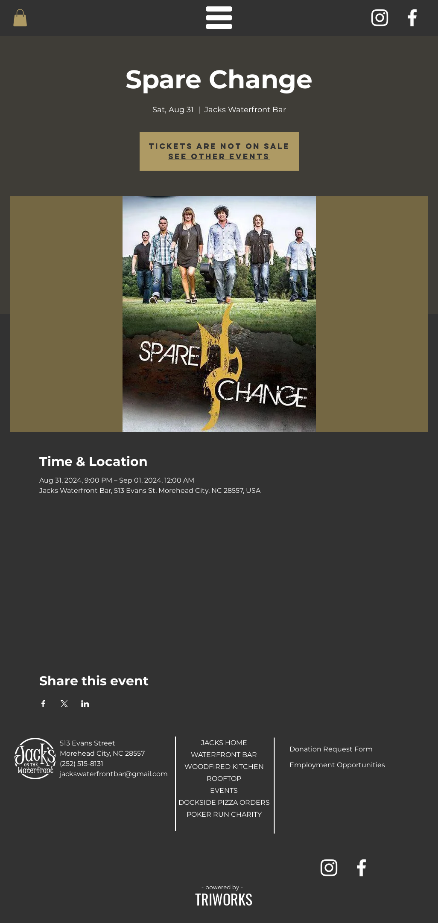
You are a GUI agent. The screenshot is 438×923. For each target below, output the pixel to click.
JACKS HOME (224, 743)
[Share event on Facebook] (43, 703)
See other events (219, 156)
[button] (20, 17)
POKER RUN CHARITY (224, 814)
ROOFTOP (224, 779)
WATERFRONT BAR (224, 755)
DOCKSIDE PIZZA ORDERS (224, 802)
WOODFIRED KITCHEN (224, 767)
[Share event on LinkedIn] (85, 703)
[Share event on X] (64, 703)
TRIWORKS (223, 899)
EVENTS (224, 790)
